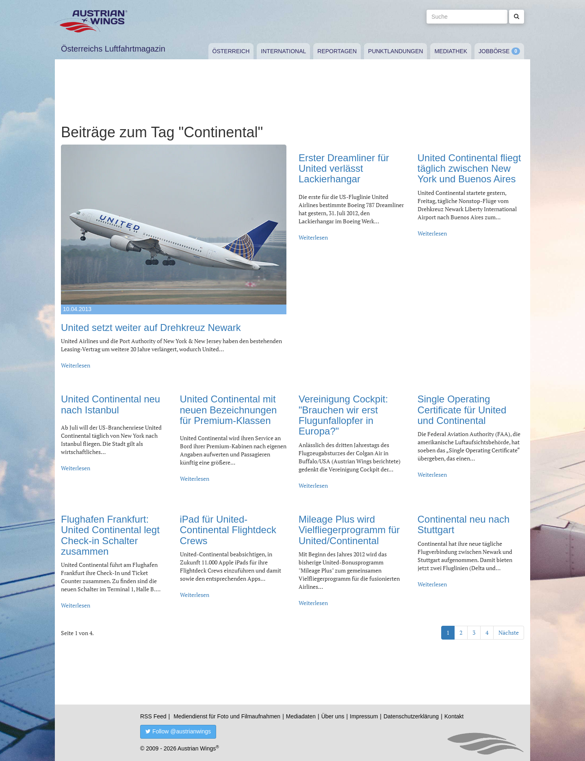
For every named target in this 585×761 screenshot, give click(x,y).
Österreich (231, 51)
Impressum (364, 716)
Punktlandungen (395, 51)
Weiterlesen (75, 365)
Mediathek (450, 51)
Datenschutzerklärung (411, 716)
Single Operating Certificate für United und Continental (462, 409)
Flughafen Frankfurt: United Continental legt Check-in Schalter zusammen (110, 535)
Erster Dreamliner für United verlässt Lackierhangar (344, 168)
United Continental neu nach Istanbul (110, 404)
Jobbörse (494, 51)
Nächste (508, 632)
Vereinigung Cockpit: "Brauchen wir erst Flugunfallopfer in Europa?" (343, 415)
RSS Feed (153, 716)
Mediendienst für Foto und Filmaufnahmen (226, 716)
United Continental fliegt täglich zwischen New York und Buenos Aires (469, 168)
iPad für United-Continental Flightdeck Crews (228, 530)
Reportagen (337, 51)
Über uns (332, 716)
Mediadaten (301, 716)
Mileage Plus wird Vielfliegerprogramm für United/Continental (349, 530)
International (283, 51)
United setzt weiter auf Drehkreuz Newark (151, 327)
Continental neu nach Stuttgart (464, 524)
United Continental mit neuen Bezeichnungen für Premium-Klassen (228, 409)
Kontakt (454, 716)
